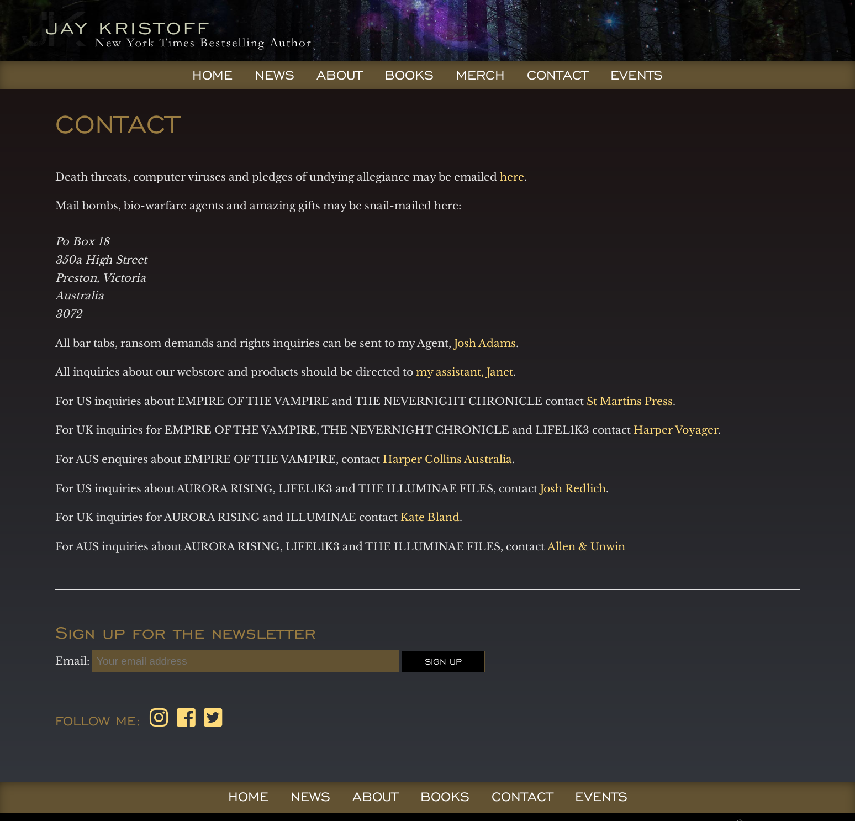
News (274, 75)
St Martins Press (630, 401)
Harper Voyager (676, 429)
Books (409, 75)
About (339, 75)
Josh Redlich (571, 488)
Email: (73, 660)
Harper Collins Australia (447, 459)
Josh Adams (485, 343)
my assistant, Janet (464, 371)
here (512, 176)
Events (636, 75)
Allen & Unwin (586, 546)
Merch (480, 75)
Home (212, 75)
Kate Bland (430, 517)
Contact (557, 75)
